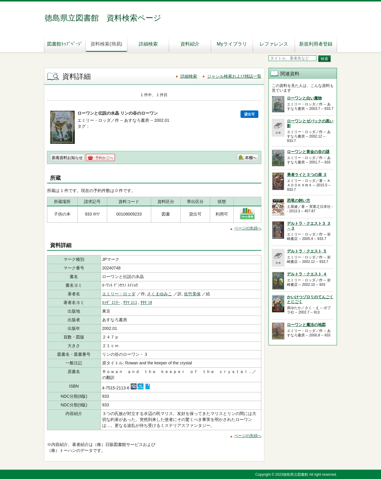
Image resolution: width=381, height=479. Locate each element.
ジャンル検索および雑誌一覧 (234, 76)
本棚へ (251, 157)
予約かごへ (104, 158)
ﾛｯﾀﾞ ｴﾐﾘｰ (111, 302)
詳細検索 (148, 43)
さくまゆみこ (159, 293)
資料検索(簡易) (106, 43)
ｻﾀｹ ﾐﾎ (146, 302)
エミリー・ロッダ (118, 293)
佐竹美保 (192, 293)
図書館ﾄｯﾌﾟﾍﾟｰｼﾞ (65, 43)
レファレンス (274, 43)
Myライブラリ (232, 43)
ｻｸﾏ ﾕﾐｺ (130, 302)
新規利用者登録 (315, 43)
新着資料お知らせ (67, 157)
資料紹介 (189, 43)
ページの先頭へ (247, 228)
